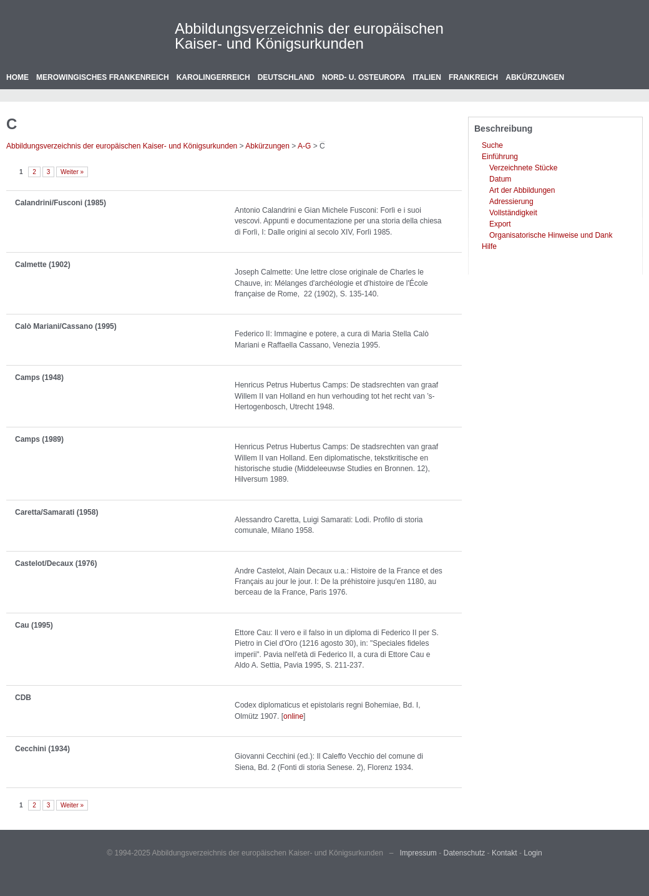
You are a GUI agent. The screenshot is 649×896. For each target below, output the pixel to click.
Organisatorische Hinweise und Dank (550, 235)
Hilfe (489, 246)
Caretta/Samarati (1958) (56, 512)
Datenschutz (465, 853)
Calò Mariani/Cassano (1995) (66, 326)
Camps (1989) (39, 439)
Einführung (500, 156)
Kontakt (504, 853)
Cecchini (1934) (42, 748)
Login (533, 853)
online (293, 716)
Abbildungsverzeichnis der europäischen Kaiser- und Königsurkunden (309, 36)
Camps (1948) (39, 377)
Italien (426, 77)
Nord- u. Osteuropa (363, 77)
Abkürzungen (534, 77)
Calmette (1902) (43, 264)
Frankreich (473, 77)
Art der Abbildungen (522, 190)
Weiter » (72, 171)
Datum (500, 179)
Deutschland (286, 77)
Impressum (418, 853)
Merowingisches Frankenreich (102, 77)
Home (17, 77)
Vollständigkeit (513, 212)
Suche (492, 145)
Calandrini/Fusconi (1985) (60, 202)
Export (500, 224)
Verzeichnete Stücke (523, 167)
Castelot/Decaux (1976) (56, 563)
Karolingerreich (213, 77)
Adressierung (511, 201)
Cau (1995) (34, 625)
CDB (23, 697)
